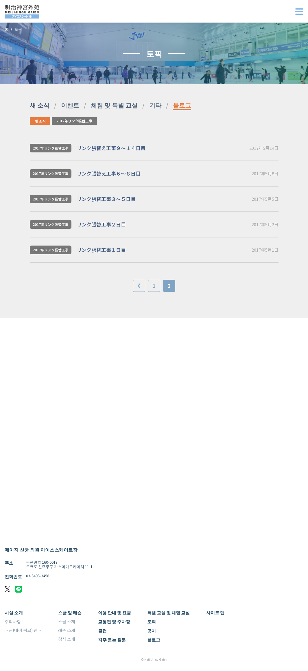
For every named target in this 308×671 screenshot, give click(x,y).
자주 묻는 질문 (112, 640)
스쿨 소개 (66, 621)
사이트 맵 (215, 612)
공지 (151, 631)
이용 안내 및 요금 (114, 612)
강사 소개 (66, 638)
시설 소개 (14, 612)
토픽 (18, 29)
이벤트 (70, 105)
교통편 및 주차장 (114, 621)
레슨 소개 (66, 630)
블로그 (182, 105)
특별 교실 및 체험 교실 (168, 612)
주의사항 (13, 621)
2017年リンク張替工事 (74, 120)
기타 (155, 105)
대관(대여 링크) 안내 (23, 630)
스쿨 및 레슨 (70, 612)
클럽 (102, 631)
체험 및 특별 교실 (114, 105)
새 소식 (39, 105)
